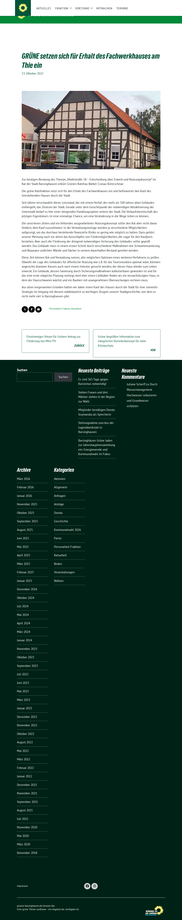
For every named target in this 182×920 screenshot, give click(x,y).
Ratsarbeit (76, 303)
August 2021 (25, 805)
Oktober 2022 (25, 729)
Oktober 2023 (25, 652)
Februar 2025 (25, 567)
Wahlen (59, 576)
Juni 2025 (23, 533)
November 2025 (27, 499)
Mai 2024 (23, 610)
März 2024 (23, 627)
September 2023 (27, 661)
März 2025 (23, 559)
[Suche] (155, 3)
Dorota (58, 508)
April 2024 (23, 618)
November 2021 (27, 788)
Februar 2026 (25, 482)
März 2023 (23, 695)
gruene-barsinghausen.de (51, 14)
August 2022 (25, 737)
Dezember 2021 (27, 780)
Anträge (59, 499)
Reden (58, 559)
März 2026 (23, 474)
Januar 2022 (24, 771)
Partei (57, 533)
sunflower (41, 904)
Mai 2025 (23, 542)
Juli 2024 (22, 601)
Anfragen (59, 491)
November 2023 (27, 644)
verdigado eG (72, 904)
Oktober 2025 (25, 508)
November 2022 (27, 720)
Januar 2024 (24, 635)
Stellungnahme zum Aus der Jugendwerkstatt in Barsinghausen (96, 422)
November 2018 (27, 848)
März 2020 (23, 839)
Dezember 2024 (27, 584)
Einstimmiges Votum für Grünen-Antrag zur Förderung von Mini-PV (55, 336)
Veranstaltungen (64, 567)
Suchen (22, 365)
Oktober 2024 (25, 593)
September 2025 (27, 516)
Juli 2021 (22, 814)
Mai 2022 (23, 746)
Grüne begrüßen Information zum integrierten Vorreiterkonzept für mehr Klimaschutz (127, 339)
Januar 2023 (24, 703)
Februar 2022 (25, 763)
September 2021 (27, 797)
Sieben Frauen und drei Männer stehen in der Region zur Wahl (96, 391)
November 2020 (27, 822)
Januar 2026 (24, 491)
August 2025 (25, 525)
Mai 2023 (23, 686)
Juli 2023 (22, 669)
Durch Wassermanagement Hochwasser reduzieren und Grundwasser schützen (142, 390)
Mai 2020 (23, 831)
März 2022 (23, 754)
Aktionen (59, 474)
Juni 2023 (23, 678)
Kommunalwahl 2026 (67, 525)
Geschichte (61, 516)
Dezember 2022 (27, 712)
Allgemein (60, 482)
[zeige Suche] (159, 3)
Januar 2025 (24, 576)
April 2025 (23, 550)
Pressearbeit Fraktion (59, 303)
